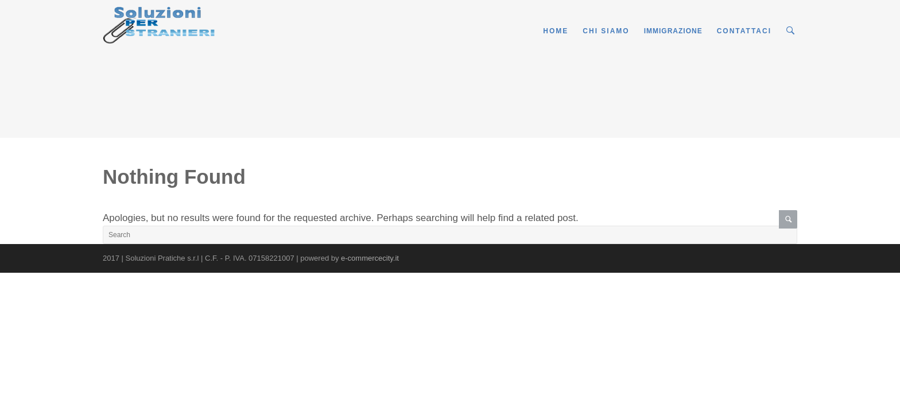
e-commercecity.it (370, 258)
